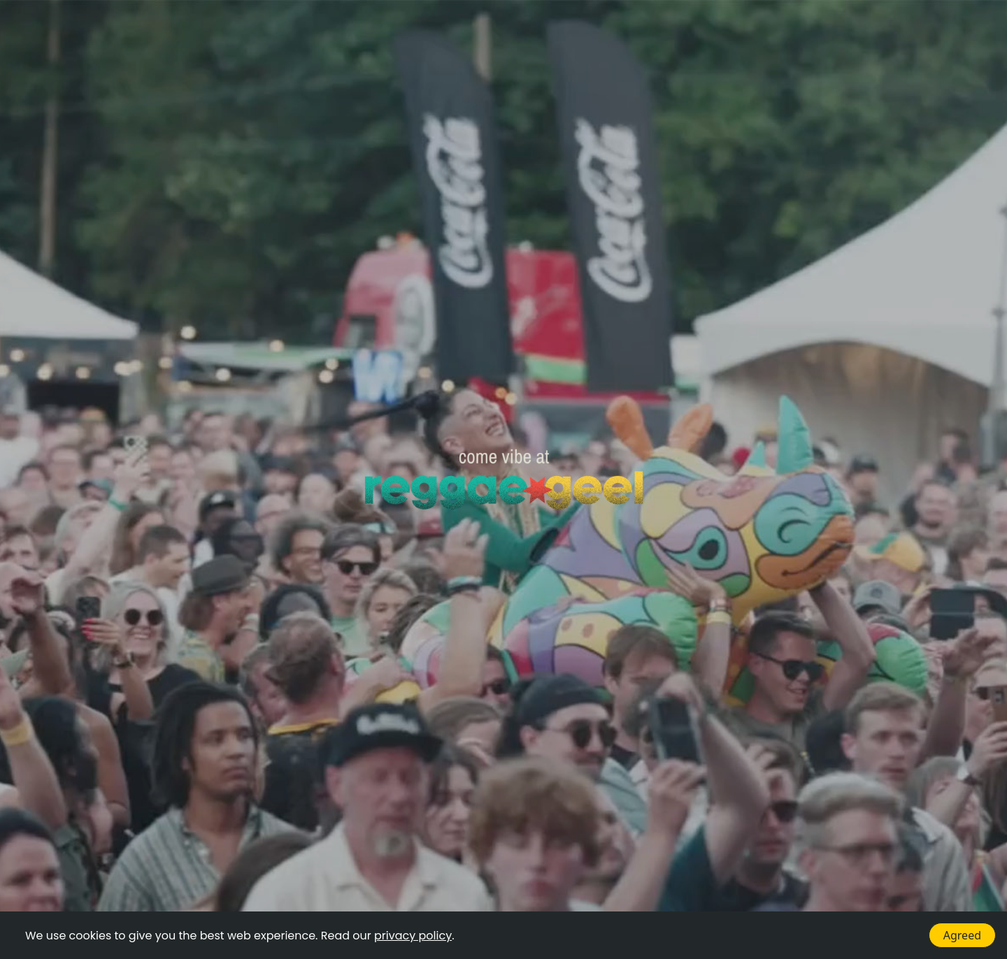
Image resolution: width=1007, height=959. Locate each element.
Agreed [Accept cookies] (962, 935)
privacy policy (413, 936)
